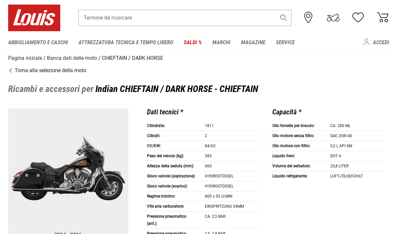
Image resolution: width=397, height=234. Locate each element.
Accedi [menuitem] (381, 42)
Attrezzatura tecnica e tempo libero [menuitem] (125, 42)
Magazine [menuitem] (253, 42)
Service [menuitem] (285, 42)
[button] (283, 18)
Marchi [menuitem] (221, 42)
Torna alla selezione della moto (47, 70)
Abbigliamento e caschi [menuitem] (38, 42)
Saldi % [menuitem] (193, 42)
